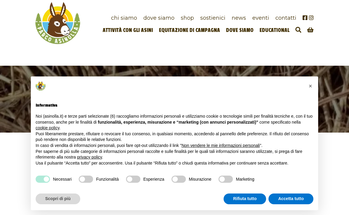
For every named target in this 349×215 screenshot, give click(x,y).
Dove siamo (158, 18)
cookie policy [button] (47, 127)
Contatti (285, 18)
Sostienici (212, 18)
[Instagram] (311, 18)
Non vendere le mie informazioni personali (220, 145)
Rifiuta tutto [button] (245, 198)
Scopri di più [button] (58, 198)
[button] (310, 86)
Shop (187, 18)
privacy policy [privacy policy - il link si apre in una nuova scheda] (89, 157)
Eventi (260, 18)
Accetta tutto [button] (291, 198)
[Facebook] (305, 18)
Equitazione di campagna (189, 30)
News (239, 18)
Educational (274, 30)
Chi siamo (124, 18)
